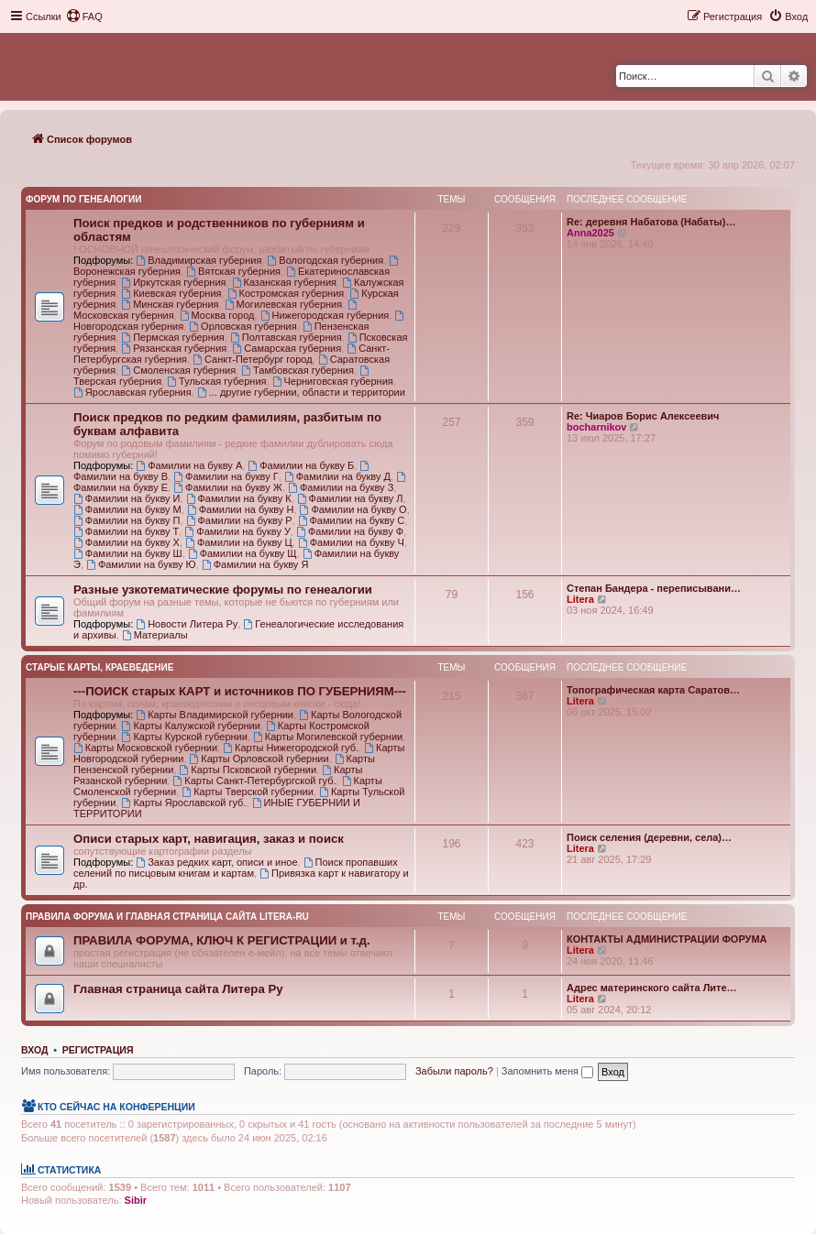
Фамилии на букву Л (350, 498)
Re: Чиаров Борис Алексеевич (643, 415)
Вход (34, 1049)
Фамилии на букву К (239, 498)
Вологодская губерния (325, 260)
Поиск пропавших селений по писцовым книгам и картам (235, 868)
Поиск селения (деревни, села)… (649, 837)
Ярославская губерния (132, 392)
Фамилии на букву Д (337, 476)
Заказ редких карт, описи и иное (216, 862)
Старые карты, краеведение (99, 667)
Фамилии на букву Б (301, 465)
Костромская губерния (286, 293)
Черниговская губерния (332, 381)
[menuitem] (84, 16)
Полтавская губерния (286, 337)
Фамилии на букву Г (226, 476)
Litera (580, 599)
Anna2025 (590, 232)
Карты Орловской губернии (259, 758)
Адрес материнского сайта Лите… (652, 987)
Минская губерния (169, 304)
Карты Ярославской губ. (184, 802)
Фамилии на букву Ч (351, 542)
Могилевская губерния (284, 304)
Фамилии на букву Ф (349, 531)
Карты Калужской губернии (191, 725)
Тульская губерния (216, 381)
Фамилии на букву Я (255, 564)
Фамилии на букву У (237, 531)
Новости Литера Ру (186, 623)
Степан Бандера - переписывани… (654, 588)
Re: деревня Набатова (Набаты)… (651, 221)
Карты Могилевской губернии (327, 736)
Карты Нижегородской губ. (290, 747)
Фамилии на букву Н (240, 509)
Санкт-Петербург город (252, 359)
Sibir (136, 1200)
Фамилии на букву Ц (238, 542)
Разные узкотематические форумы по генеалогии (222, 589)
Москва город (217, 315)
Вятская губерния (233, 271)
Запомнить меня (547, 1070)
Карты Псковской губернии (248, 769)
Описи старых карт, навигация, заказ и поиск (208, 839)
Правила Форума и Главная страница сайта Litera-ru (167, 917)
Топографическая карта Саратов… (653, 689)
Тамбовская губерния (297, 370)
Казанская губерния (284, 282)
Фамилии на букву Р (239, 520)
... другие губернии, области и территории (301, 392)
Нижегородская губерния (325, 315)
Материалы (155, 634)
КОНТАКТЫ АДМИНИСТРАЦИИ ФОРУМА (667, 939)
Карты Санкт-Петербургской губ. (254, 780)
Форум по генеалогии (83, 199)
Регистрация (98, 1049)
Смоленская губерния (178, 370)
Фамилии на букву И (126, 498)
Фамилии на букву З (340, 487)
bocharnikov (596, 426)
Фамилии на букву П (126, 520)
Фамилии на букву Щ (242, 553)
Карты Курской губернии (185, 736)
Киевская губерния (171, 293)
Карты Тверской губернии (248, 791)
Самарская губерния (286, 348)
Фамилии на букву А (189, 465)
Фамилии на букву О (353, 509)
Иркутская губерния (173, 282)
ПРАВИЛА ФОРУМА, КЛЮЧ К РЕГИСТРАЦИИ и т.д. (221, 940)
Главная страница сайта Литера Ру (178, 989)
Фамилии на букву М (127, 509)
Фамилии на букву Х (126, 542)
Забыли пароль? (454, 1070)
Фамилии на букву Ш (127, 553)
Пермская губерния (172, 337)
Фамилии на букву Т (126, 531)
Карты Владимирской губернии (214, 714)
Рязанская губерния (173, 348)
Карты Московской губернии (145, 747)
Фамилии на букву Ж (227, 487)
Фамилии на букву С (351, 520)
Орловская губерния (242, 326)
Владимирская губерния (198, 260)
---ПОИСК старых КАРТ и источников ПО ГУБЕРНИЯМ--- (239, 691)
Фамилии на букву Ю (141, 564)
